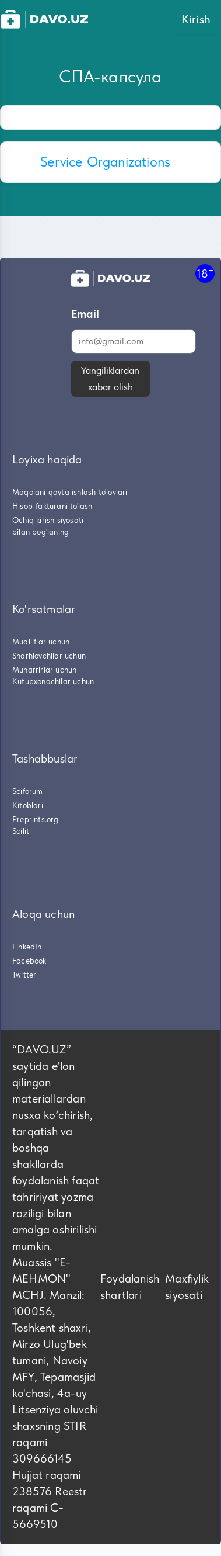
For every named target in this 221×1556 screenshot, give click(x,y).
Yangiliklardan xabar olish (110, 379)
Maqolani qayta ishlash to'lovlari (70, 492)
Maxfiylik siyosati (187, 1286)
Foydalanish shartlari (129, 1286)
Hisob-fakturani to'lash (52, 506)
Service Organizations (105, 161)
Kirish (196, 19)
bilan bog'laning (40, 531)
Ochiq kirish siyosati (47, 520)
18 (205, 273)
